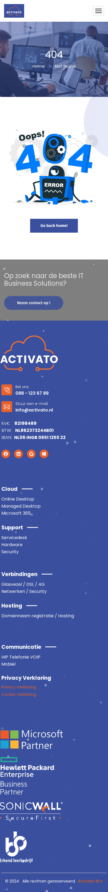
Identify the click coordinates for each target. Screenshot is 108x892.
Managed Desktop (21, 506)
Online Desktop (17, 499)
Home (39, 66)
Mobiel (8, 664)
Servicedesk (14, 537)
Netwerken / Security (24, 591)
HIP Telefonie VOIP (20, 657)
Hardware (12, 545)
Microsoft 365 (16, 513)
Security (10, 552)
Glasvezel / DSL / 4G (23, 584)
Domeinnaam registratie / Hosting (37, 616)
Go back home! (54, 225)
